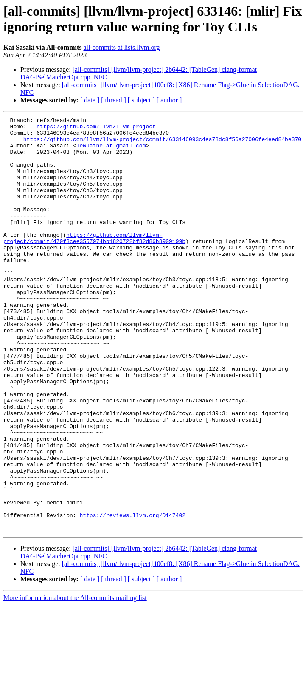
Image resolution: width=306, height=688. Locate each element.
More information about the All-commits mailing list (75, 680)
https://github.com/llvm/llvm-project (96, 129)
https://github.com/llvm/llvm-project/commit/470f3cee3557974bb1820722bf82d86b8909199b (94, 262)
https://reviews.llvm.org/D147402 (132, 595)
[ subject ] (141, 100)
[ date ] (89, 100)
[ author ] (169, 100)
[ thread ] (113, 100)
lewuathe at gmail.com (111, 152)
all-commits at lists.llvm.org (121, 47)
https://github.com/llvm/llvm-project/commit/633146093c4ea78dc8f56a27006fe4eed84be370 (162, 144)
